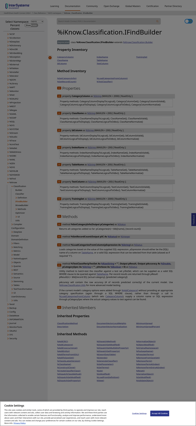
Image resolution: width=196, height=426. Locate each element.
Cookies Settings (139, 416)
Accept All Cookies (160, 416)
